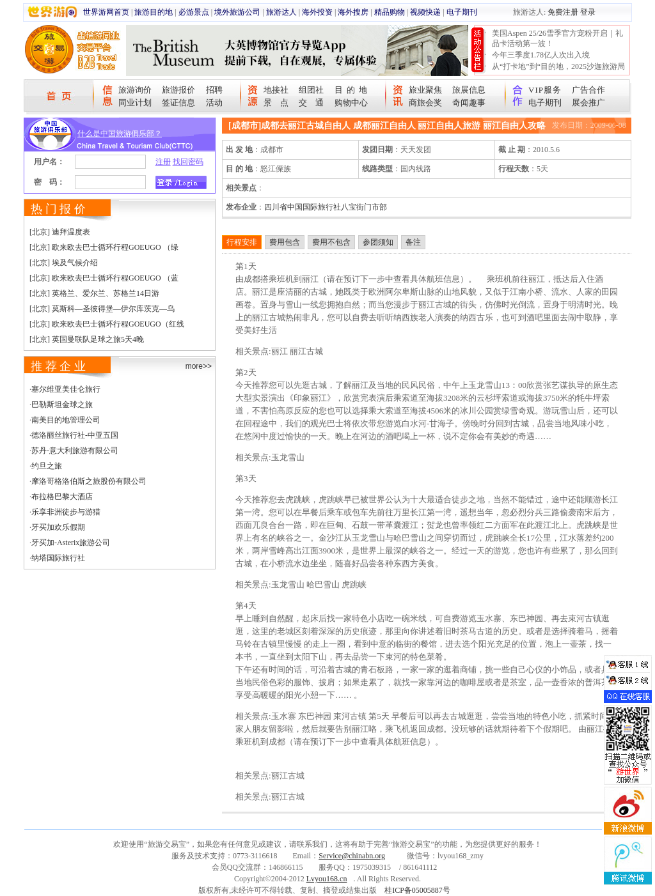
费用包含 (284, 242)
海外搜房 (353, 12)
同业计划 (135, 102)
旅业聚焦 (425, 90)
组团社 (311, 90)
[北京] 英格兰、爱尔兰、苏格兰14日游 (94, 293)
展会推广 (588, 102)
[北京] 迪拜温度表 (59, 232)
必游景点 (193, 12)
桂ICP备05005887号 (417, 890)
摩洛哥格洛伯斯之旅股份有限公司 (88, 481)
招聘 (214, 90)
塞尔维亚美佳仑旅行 (65, 389)
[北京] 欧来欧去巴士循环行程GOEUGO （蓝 (103, 278)
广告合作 (588, 90)
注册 (163, 161)
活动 (214, 102)
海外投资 (317, 12)
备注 (413, 242)
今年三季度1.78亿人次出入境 (541, 54)
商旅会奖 (425, 102)
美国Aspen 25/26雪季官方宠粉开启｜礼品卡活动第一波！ (557, 38)
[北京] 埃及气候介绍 (63, 262)
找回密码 (188, 161)
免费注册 (563, 12)
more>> (198, 366)
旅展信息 (468, 90)
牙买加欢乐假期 (58, 527)
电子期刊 (461, 12)
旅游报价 (178, 90)
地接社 (276, 90)
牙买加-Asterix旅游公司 (70, 542)
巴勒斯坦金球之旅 (62, 404)
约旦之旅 (46, 465)
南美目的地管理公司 (65, 419)
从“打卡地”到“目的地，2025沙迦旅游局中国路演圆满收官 (558, 71)
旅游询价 (135, 90)
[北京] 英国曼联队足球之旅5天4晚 (86, 339)
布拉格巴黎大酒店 (62, 496)
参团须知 (378, 242)
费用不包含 (331, 242)
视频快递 (425, 12)
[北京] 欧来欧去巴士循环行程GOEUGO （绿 (103, 247)
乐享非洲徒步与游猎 (65, 511)
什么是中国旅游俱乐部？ (119, 133)
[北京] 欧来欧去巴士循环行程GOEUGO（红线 (106, 324)
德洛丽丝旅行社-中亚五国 (74, 435)
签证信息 (178, 102)
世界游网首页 (106, 12)
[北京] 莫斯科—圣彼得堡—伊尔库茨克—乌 (102, 308)
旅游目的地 (153, 12)
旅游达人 (281, 12)
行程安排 (241, 242)
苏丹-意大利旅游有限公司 (74, 450)
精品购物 (389, 12)
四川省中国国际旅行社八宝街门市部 (325, 207)
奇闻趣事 (468, 102)
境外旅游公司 (237, 12)
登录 (588, 12)
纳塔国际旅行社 (58, 557)
